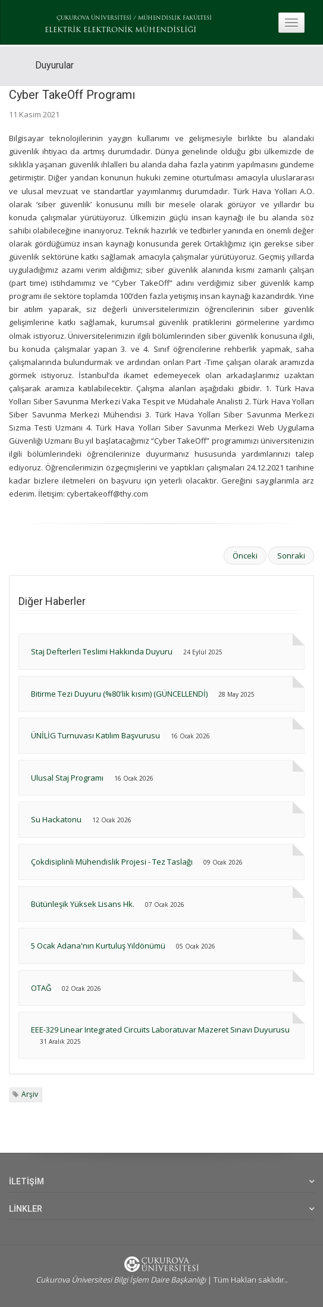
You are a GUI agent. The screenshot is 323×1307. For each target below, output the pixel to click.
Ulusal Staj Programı (67, 777)
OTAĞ (41, 987)
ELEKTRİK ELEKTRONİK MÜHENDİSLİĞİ (120, 30)
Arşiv (29, 1094)
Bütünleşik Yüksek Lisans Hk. (82, 904)
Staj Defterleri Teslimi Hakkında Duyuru (102, 651)
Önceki (245, 555)
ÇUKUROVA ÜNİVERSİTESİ (94, 18)
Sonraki (291, 555)
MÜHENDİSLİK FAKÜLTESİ (175, 18)
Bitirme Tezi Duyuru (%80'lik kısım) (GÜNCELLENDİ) (119, 693)
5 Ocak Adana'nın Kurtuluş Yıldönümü (98, 945)
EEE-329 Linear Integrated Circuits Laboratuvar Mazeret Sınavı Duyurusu (160, 1029)
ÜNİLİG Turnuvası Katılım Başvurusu (96, 735)
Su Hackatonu (56, 819)
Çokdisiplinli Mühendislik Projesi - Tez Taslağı (112, 861)
